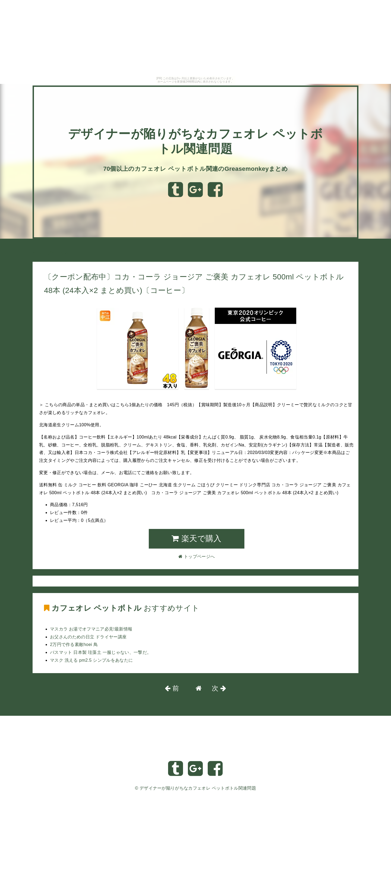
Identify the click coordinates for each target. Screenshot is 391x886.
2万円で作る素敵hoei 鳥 (74, 644)
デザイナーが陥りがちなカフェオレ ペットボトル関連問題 (198, 788)
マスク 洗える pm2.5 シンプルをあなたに (91, 660)
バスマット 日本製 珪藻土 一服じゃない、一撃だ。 (100, 652)
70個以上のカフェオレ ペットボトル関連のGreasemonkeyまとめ (196, 168)
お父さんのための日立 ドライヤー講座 (88, 637)
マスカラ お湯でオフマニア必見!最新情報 (91, 629)
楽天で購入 (196, 538)
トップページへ (51, 253)
